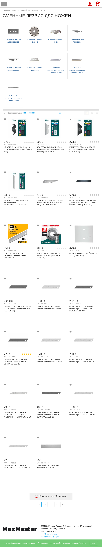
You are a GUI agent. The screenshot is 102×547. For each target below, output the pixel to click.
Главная (6, 10)
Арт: (5, 144)
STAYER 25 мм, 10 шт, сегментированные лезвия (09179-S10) (15, 255)
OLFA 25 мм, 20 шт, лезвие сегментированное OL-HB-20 (49, 307)
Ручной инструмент (29, 10)
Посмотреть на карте (50, 537)
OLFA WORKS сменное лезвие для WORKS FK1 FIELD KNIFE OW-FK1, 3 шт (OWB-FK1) (82, 202)
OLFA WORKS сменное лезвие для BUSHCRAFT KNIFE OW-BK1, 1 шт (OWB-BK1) (50, 202)
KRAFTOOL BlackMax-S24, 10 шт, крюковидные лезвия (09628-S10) (18, 149)
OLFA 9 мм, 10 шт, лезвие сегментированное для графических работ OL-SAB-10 (17, 414)
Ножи (42, 10)
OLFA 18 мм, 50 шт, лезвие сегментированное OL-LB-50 (49, 360)
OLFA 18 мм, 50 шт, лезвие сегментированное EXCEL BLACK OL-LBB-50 (81, 308)
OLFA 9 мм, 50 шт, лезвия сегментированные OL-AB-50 (82, 413)
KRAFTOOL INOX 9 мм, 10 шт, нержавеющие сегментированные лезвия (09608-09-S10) (17, 202)
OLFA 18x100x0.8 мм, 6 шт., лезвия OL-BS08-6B (49, 466)
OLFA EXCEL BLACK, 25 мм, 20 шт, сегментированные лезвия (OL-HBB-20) (17, 308)
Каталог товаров (4, 4)
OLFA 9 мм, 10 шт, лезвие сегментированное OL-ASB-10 (17, 466)
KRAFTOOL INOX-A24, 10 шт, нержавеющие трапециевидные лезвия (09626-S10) (50, 149)
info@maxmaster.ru (49, 534)
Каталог (15, 10)
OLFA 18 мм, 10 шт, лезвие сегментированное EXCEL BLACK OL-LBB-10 (15, 361)
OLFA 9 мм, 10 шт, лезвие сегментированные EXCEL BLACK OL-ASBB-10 (48, 414)
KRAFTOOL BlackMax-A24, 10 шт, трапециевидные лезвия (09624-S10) (82, 149)
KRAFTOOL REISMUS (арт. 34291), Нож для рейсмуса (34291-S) (48, 255)
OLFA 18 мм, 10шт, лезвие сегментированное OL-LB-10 (81, 360)
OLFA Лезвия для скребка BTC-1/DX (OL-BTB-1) (83, 254)
